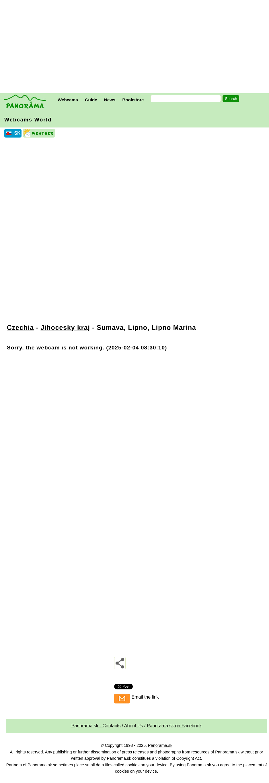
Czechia (20, 327)
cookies (133, 765)
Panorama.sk (160, 745)
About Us (133, 725)
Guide (91, 99)
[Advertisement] (136, 47)
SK (17, 133)
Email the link (145, 697)
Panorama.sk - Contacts (96, 725)
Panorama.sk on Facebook (174, 725)
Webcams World (28, 120)
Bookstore (133, 99)
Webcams (68, 99)
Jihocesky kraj (65, 327)
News (110, 99)
